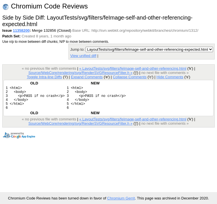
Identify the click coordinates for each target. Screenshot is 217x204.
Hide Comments (170, 77)
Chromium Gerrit (121, 198)
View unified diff (83, 56)
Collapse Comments (129, 77)
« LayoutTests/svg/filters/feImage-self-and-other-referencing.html (132, 68)
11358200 (21, 30)
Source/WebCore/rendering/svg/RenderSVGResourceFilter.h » (80, 73)
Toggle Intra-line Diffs (44, 77)
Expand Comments (87, 77)
